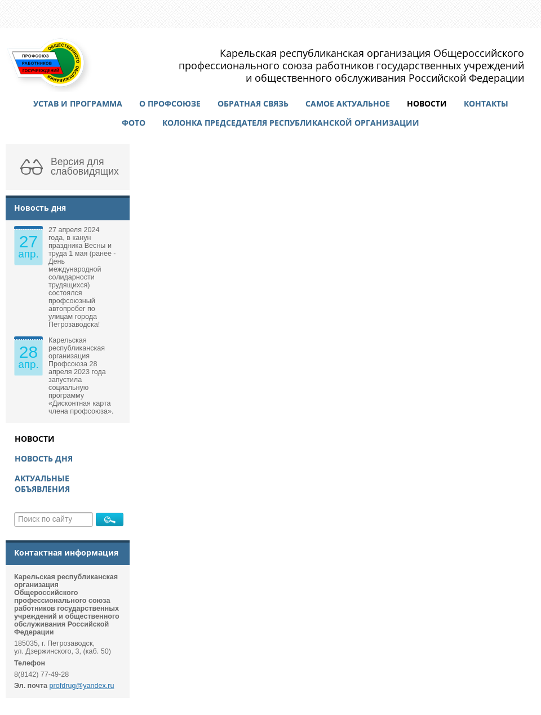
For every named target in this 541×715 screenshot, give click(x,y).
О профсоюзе (170, 103)
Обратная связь (253, 103)
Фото (133, 122)
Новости (427, 103)
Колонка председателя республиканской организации (290, 122)
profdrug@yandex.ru (82, 686)
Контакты (486, 103)
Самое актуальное (347, 103)
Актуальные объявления (42, 483)
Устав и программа (77, 103)
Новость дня (44, 458)
